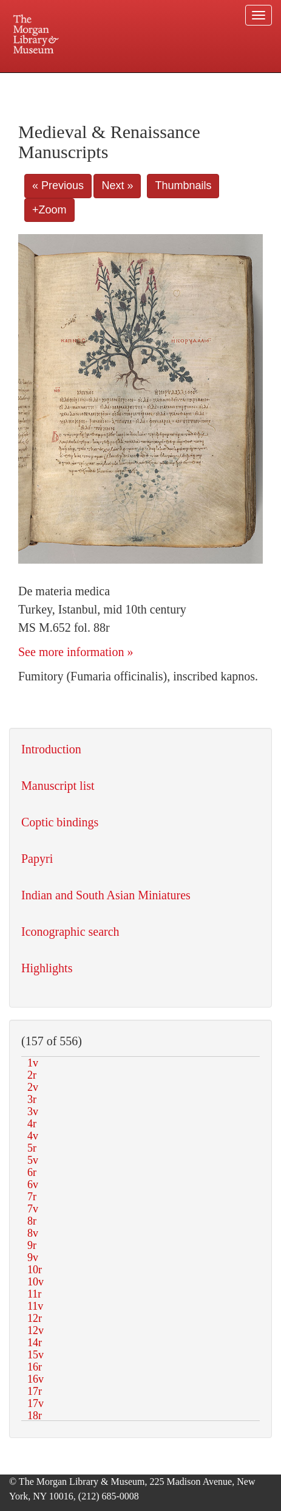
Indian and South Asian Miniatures (106, 895)
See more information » (75, 652)
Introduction (51, 749)
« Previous (58, 185)
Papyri (37, 858)
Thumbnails (183, 185)
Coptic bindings (59, 822)
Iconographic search (70, 931)
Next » (117, 185)
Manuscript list (58, 785)
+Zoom (49, 210)
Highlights (46, 968)
